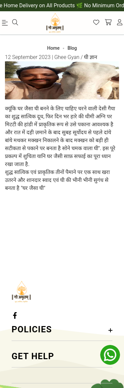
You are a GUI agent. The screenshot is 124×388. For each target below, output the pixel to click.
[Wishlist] (96, 23)
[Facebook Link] (16, 315)
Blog (72, 48)
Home (53, 48)
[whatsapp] (110, 355)
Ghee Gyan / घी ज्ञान (75, 57)
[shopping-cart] (108, 23)
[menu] (6, 24)
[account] (119, 23)
